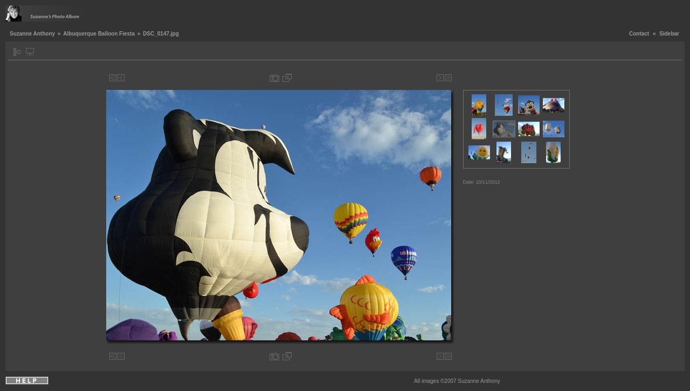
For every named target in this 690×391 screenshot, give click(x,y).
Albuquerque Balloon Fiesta (99, 34)
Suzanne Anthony (32, 34)
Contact (639, 34)
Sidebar (669, 34)
